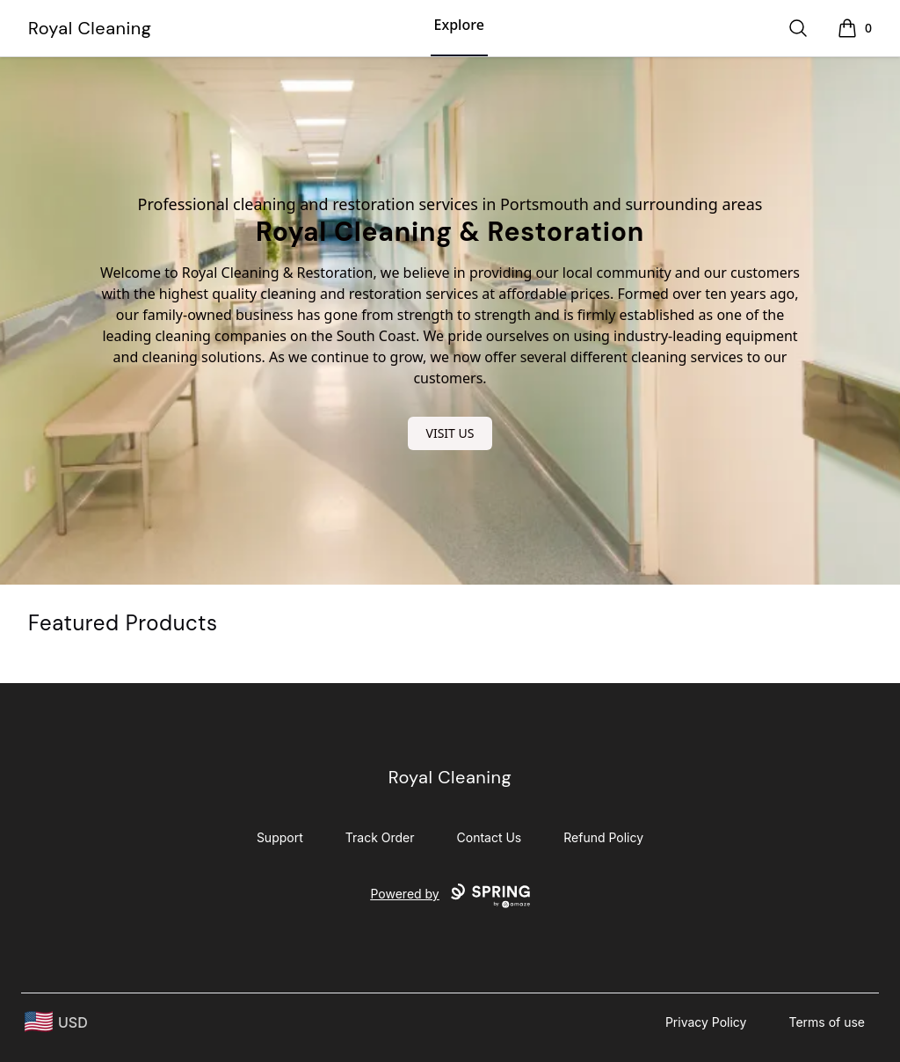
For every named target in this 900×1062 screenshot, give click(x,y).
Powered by (449, 896)
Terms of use (826, 1022)
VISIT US (450, 433)
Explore (459, 24)
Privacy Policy (706, 1022)
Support (280, 837)
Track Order (380, 837)
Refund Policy (603, 837)
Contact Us (489, 837)
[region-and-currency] (56, 1022)
